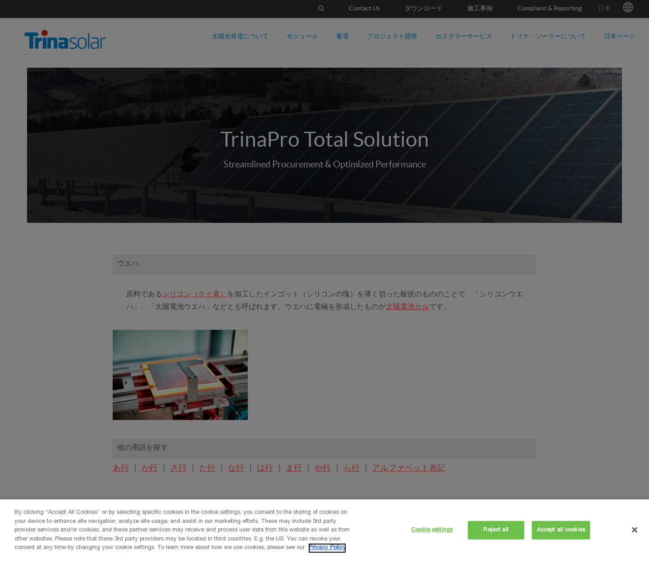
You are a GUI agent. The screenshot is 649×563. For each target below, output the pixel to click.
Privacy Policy (327, 548)
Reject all (495, 530)
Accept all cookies (561, 530)
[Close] (634, 530)
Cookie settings (431, 530)
